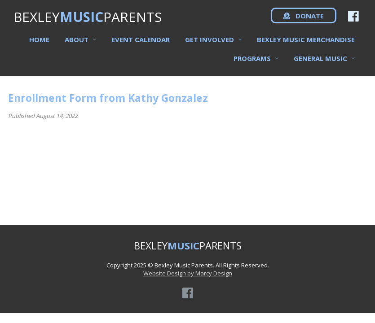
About (76, 45)
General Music (320, 64)
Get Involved (209, 45)
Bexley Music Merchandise (306, 45)
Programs (252, 64)
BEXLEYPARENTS (87, 22)
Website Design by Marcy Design (187, 273)
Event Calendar (140, 45)
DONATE (303, 22)
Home (39, 45)
